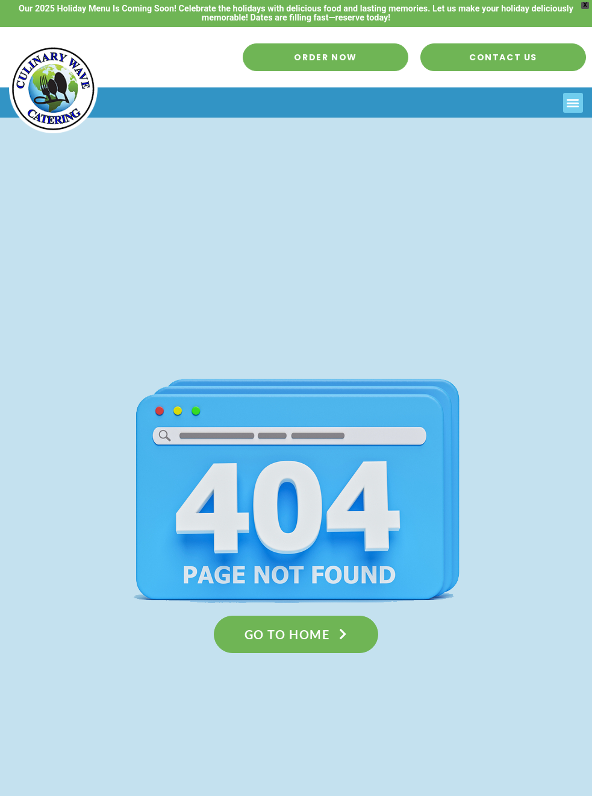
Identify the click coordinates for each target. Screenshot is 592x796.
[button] (573, 103)
